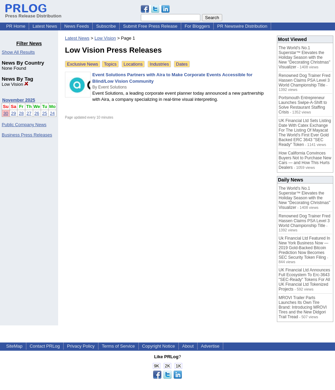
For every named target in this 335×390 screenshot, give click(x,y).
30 (5, 113)
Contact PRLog (45, 346)
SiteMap (14, 346)
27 (29, 113)
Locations (133, 64)
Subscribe (106, 26)
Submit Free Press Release (150, 26)
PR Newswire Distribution (242, 26)
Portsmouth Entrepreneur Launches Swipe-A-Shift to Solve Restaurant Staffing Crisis (303, 105)
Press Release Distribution (33, 13)
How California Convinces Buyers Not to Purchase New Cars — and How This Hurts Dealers (305, 160)
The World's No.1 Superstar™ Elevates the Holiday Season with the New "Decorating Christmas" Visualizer (304, 57)
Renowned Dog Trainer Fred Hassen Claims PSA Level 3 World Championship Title (304, 80)
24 (52, 113)
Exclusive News (82, 64)
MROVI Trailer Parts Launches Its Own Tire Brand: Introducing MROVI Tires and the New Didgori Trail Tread (303, 307)
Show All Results (18, 52)
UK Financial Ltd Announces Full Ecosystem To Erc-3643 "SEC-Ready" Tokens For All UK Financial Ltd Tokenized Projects (304, 280)
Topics (110, 64)
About (188, 346)
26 (36, 113)
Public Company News (24, 124)
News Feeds (76, 26)
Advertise (210, 346)
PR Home (15, 26)
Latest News (44, 26)
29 (13, 113)
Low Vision (15, 84)
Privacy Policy (81, 346)
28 (21, 113)
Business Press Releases (27, 134)
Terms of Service (118, 346)
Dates (182, 64)
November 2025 (18, 100)
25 (44, 113)
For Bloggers (197, 26)
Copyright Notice (158, 346)
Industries (159, 64)
